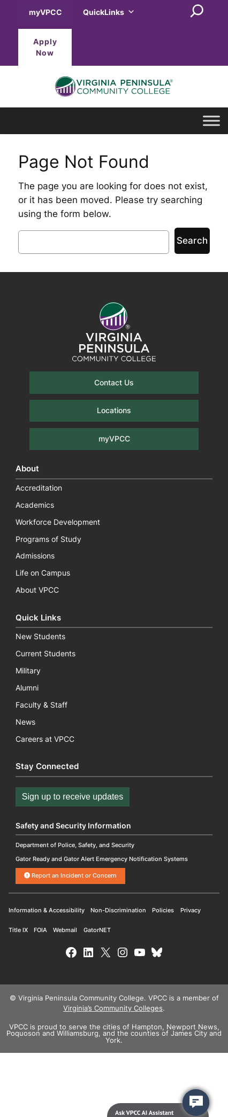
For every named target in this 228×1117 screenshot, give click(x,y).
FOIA (40, 930)
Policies (163, 910)
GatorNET (97, 930)
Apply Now (45, 47)
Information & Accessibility (47, 910)
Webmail (65, 930)
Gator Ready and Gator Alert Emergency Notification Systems (102, 859)
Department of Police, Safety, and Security (75, 845)
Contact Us (114, 382)
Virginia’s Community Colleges (113, 1008)
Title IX (18, 930)
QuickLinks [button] (109, 12)
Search (192, 240)
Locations (114, 410)
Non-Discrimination (118, 910)
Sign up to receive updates (72, 796)
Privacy (190, 910)
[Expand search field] (197, 12)
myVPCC (45, 12)
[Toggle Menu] (211, 121)
